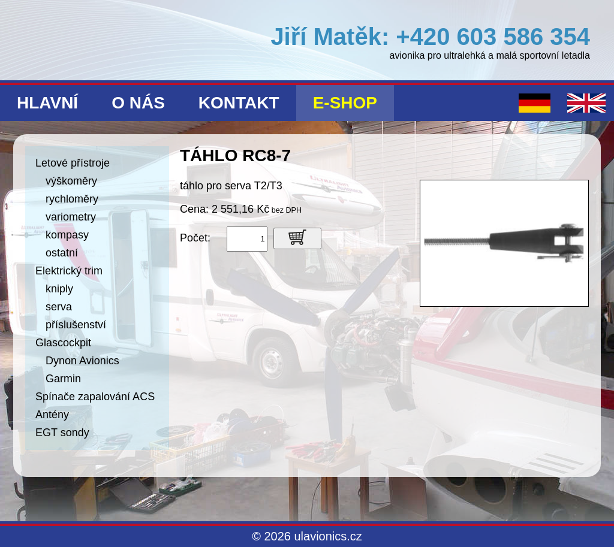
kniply (59, 289)
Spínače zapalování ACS (95, 397)
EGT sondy (62, 433)
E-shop (345, 102)
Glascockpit (63, 343)
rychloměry (72, 199)
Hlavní (47, 102)
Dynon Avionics (82, 361)
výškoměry (71, 181)
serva (59, 307)
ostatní (62, 253)
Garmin (63, 379)
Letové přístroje (72, 163)
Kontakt (238, 102)
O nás (138, 102)
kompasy (67, 235)
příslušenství (76, 325)
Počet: (195, 238)
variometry (71, 217)
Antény (52, 415)
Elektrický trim (69, 271)
